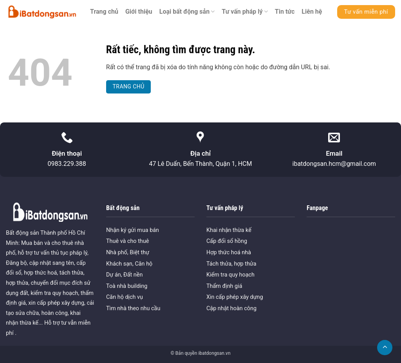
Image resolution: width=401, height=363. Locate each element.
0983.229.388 (66, 163)
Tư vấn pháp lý (245, 12)
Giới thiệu (138, 11)
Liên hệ (312, 11)
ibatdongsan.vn (214, 353)
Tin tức (285, 11)
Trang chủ (104, 11)
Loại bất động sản (187, 12)
